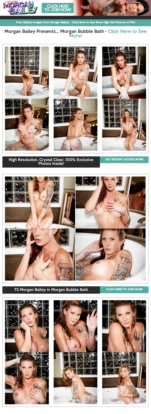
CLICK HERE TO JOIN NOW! (124, 289)
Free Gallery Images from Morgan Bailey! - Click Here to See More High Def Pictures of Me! (75, 22)
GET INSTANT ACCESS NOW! (124, 159)
